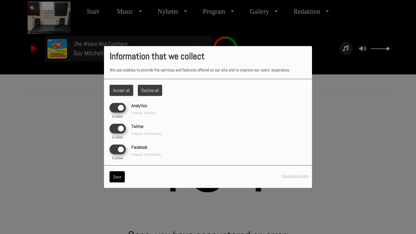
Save (117, 177)
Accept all (121, 90)
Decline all (150, 90)
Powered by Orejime (295, 176)
